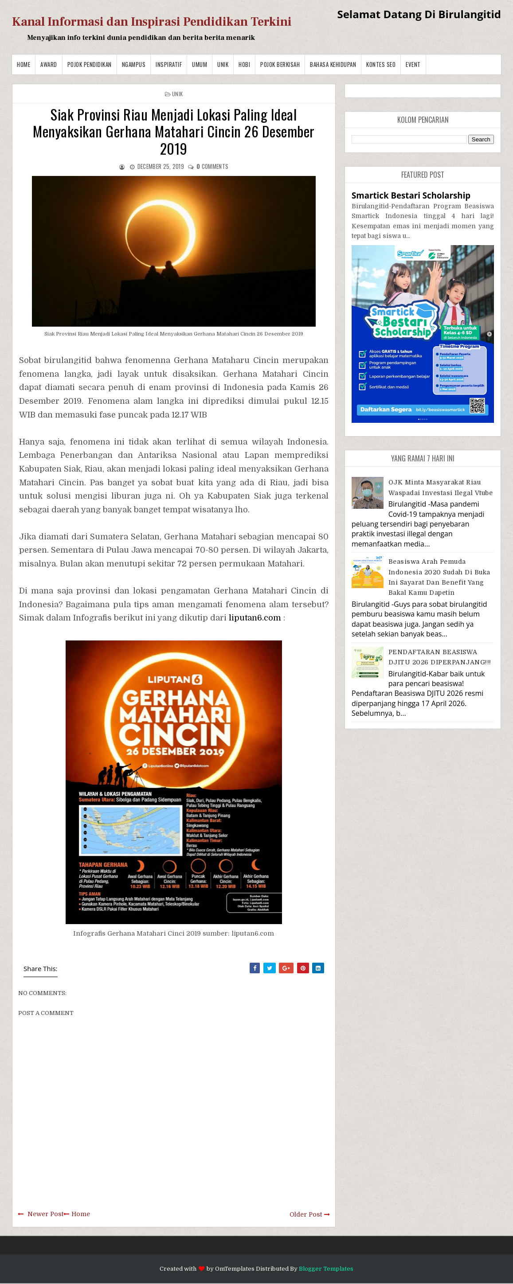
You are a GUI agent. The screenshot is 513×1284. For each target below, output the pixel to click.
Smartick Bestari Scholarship (411, 195)
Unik (222, 64)
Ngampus (134, 64)
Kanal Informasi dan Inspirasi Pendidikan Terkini (152, 22)
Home (23, 64)
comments (212, 166)
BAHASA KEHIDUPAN (333, 64)
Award (48, 64)
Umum (199, 64)
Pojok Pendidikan (89, 64)
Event (413, 64)
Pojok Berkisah (280, 64)
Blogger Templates (326, 1268)
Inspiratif (169, 64)
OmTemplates (235, 1268)
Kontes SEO (381, 64)
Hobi (244, 64)
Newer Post (45, 1214)
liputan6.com (255, 617)
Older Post (306, 1214)
